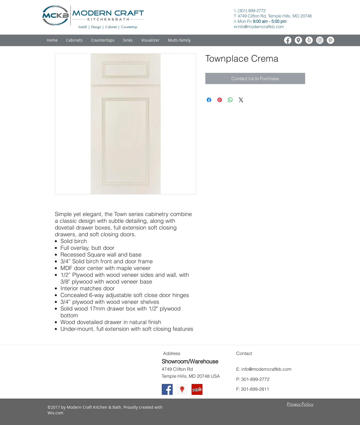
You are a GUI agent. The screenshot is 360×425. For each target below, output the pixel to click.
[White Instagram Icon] (319, 40)
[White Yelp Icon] (309, 40)
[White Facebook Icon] (287, 40)
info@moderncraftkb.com (261, 26)
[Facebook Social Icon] (167, 389)
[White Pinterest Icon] (330, 40)
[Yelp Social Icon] (197, 389)
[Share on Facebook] (209, 99)
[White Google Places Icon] (298, 40)
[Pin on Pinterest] (219, 99)
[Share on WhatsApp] (230, 99)
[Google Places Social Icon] (182, 389)
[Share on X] (241, 99)
